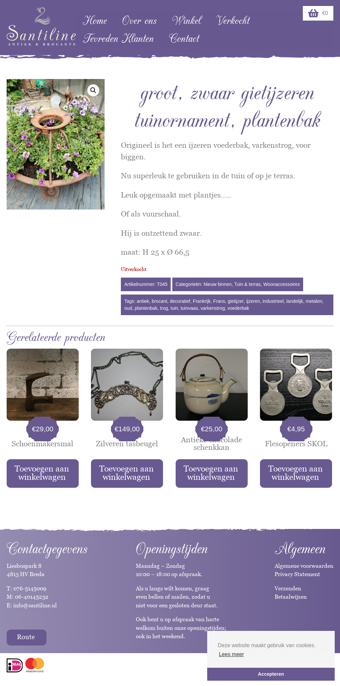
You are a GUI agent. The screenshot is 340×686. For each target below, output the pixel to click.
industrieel (273, 301)
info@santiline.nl (35, 605)
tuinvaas (189, 308)
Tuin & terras (247, 284)
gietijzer (236, 301)
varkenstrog (213, 308)
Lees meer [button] (231, 654)
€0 (318, 13)
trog (164, 308)
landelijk (294, 301)
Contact (184, 38)
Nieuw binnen (218, 284)
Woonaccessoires (281, 284)
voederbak (238, 308)
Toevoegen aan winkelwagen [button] (42, 472)
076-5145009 (29, 588)
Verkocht (232, 20)
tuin (174, 308)
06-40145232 (31, 596)
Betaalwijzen (291, 596)
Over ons (139, 20)
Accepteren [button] (271, 674)
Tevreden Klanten (118, 38)
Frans (219, 301)
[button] (93, 90)
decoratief (180, 301)
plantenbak (146, 308)
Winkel (186, 20)
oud (128, 308)
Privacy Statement (297, 574)
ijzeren (253, 301)
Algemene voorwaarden (304, 565)
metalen (314, 301)
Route (26, 637)
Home (95, 20)
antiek (143, 301)
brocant (159, 301)
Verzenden (288, 588)
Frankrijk (202, 301)
